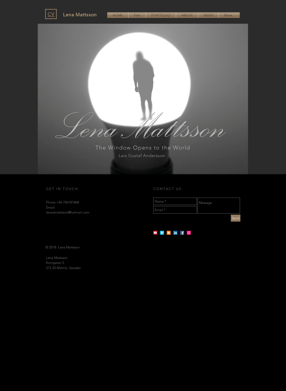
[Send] (235, 218)
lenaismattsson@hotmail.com (67, 212)
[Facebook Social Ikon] (182, 233)
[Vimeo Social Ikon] (162, 233)
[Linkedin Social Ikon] (175, 233)
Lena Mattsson (80, 14)
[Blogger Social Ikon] (169, 233)
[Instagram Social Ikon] (189, 233)
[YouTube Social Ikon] (155, 233)
